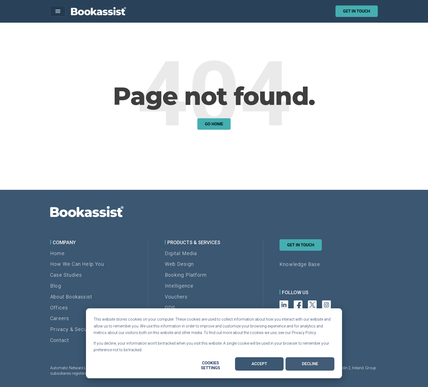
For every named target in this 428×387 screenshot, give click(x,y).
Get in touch (356, 11)
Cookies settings (210, 365)
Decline (310, 363)
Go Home (214, 124)
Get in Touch (300, 245)
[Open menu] (58, 11)
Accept (259, 363)
